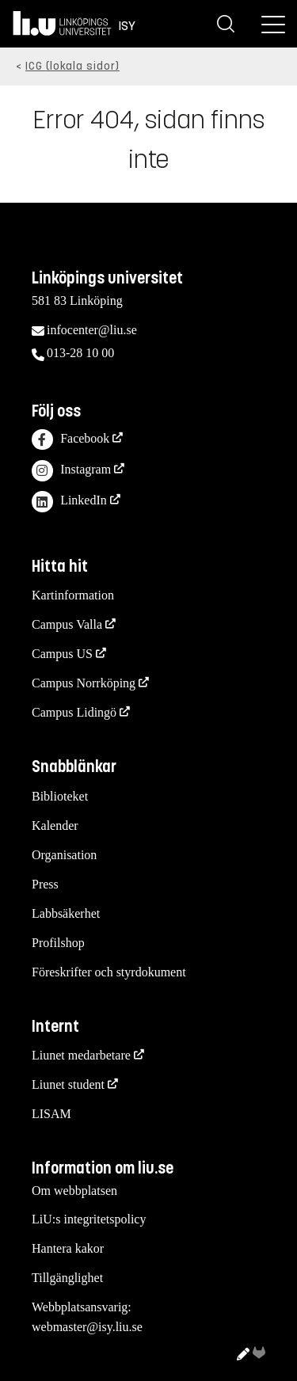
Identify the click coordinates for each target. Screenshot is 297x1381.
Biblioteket (60, 796)
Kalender (55, 825)
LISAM (51, 1113)
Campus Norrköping (83, 683)
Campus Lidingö (74, 712)
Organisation (64, 855)
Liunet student (68, 1084)
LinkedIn (69, 501)
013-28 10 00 (80, 353)
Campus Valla (67, 624)
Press (45, 884)
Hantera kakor (68, 1248)
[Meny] (273, 24)
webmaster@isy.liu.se (87, 1326)
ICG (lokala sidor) (72, 66)
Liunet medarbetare (81, 1055)
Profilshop (58, 942)
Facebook (70, 440)
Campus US (62, 653)
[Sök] (225, 24)
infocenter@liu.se (92, 330)
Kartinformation (73, 595)
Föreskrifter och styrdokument (109, 972)
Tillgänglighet (67, 1277)
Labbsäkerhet (66, 913)
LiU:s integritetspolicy (89, 1219)
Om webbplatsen (74, 1190)
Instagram (71, 470)
